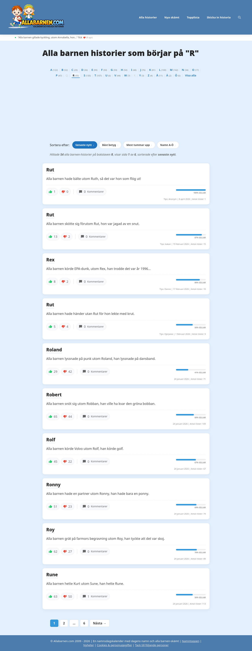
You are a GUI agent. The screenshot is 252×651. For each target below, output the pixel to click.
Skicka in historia (219, 17)
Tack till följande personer (152, 645)
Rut (50, 170)
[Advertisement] (126, 111)
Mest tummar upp (139, 145)
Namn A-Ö (168, 145)
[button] (239, 17)
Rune (52, 575)
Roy (50, 530)
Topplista (193, 17)
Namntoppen (190, 641)
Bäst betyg (110, 145)
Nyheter (88, 645)
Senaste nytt (84, 145)
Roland (54, 350)
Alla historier (148, 17)
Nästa (99, 623)
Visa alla (190, 75)
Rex (50, 260)
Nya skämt (172, 17)
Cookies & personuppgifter (114, 645)
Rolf (50, 440)
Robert (54, 395)
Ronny (53, 485)
